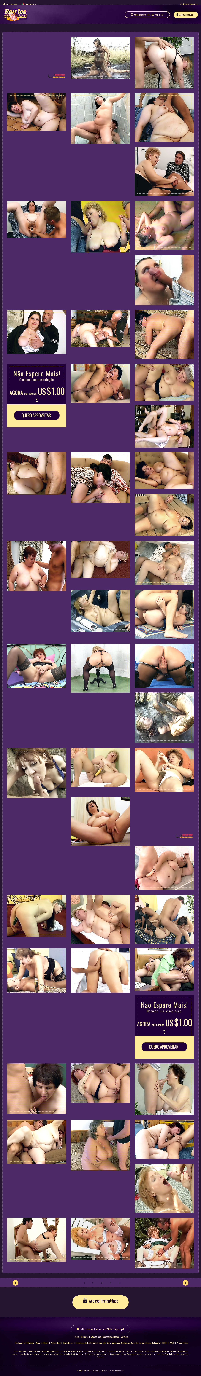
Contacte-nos (68, 1342)
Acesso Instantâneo (187, 17)
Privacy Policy (182, 1342)
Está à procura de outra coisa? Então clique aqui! (102, 1329)
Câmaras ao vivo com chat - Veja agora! (148, 17)
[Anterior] (15, 1282)
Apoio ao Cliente (42, 1342)
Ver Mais (124, 1336)
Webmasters (56, 1342)
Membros (84, 1336)
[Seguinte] (185, 1282)
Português (30, 4)
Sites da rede (11, 4)
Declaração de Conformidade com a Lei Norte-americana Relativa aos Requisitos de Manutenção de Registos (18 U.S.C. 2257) (125, 1342)
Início (77, 1336)
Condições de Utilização (24, 1342)
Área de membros (190, 4)
